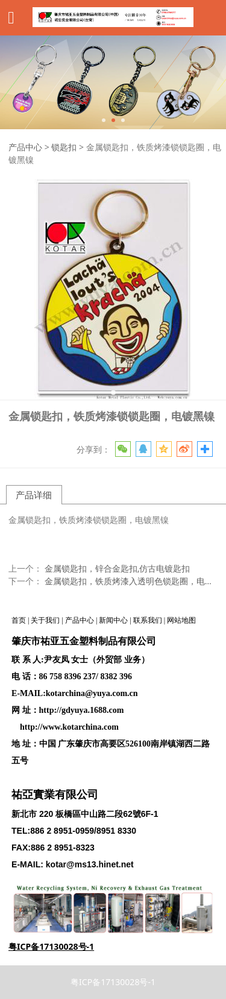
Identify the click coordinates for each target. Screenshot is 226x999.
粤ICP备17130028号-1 (113, 982)
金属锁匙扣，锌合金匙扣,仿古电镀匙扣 (117, 568)
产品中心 (25, 147)
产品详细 (34, 494)
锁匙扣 (64, 147)
